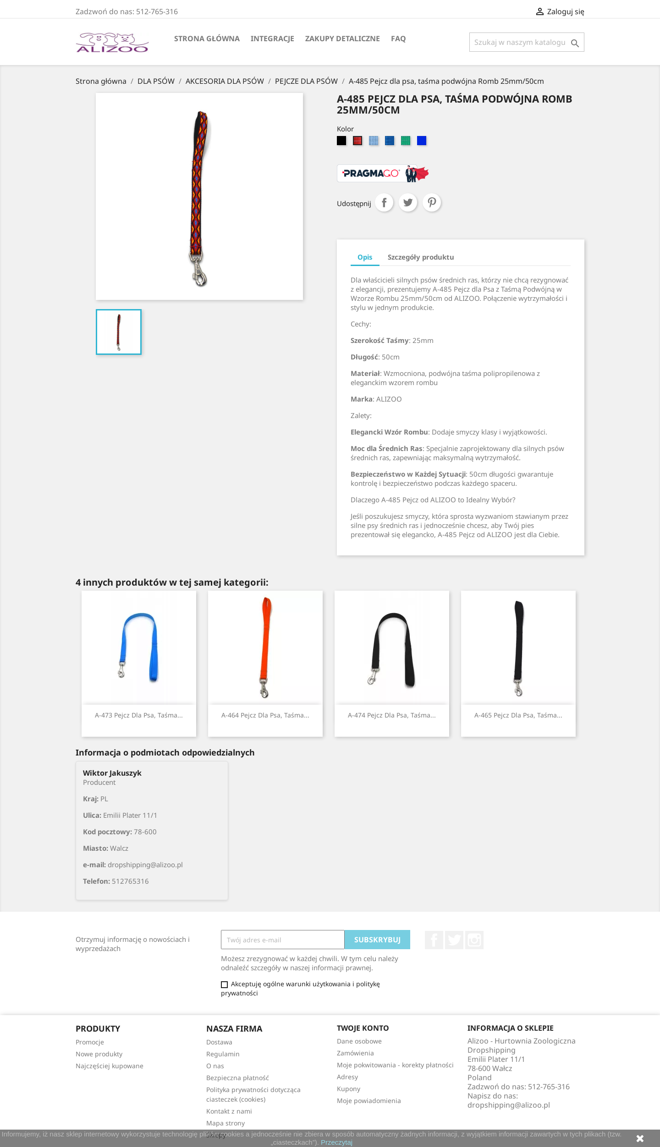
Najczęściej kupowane (109, 1065)
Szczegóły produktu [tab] (421, 256)
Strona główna (207, 38)
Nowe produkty (99, 1053)
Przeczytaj (336, 1142)
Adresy (347, 1076)
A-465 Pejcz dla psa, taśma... (518, 715)
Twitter (454, 940)
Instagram (474, 940)
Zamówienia (355, 1053)
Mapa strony (225, 1123)
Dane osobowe (359, 1041)
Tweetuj (408, 202)
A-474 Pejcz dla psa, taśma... (392, 715)
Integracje (272, 38)
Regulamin (223, 1053)
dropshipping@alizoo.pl (509, 1105)
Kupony (348, 1088)
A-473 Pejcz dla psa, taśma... (139, 715)
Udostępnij (384, 202)
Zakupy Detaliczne (342, 38)
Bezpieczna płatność (237, 1077)
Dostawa (219, 1042)
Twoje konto (363, 1028)
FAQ (398, 38)
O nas (215, 1065)
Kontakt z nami (229, 1111)
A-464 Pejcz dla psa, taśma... (265, 715)
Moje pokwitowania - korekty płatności (395, 1064)
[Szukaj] (526, 42)
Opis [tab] (365, 256)
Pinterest (432, 202)
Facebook (434, 940)
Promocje (90, 1042)
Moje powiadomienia (369, 1100)
